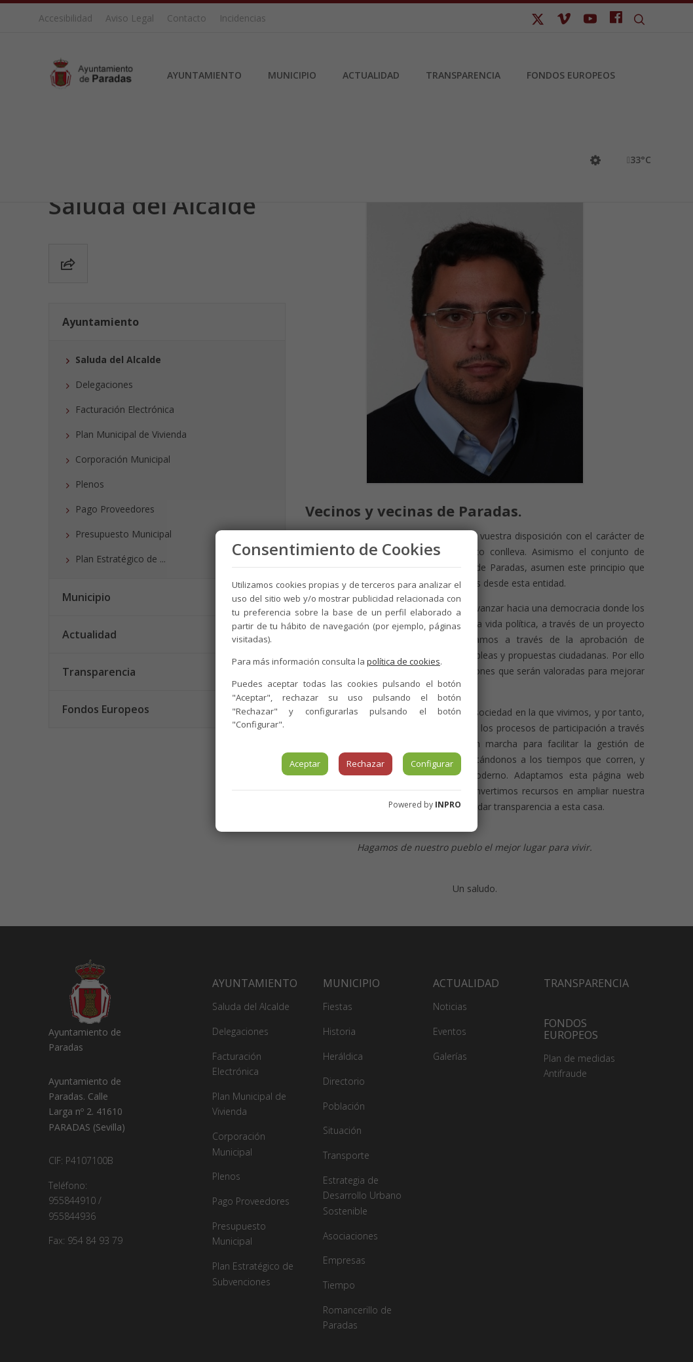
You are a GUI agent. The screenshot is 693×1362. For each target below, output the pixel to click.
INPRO (448, 804)
